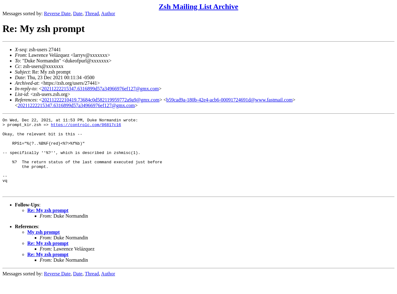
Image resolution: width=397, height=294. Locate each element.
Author (108, 13)
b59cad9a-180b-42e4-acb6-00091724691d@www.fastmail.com (229, 99)
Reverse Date (57, 13)
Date (78, 13)
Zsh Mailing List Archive (198, 6)
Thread (92, 13)
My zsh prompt (43, 247)
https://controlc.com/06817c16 (86, 126)
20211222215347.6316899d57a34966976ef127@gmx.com (100, 88)
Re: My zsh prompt (48, 225)
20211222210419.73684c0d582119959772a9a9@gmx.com (100, 99)
